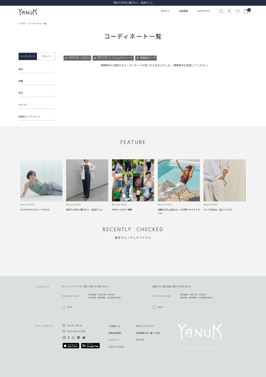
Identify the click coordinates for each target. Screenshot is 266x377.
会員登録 (183, 11)
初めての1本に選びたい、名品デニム (133, 2)
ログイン (165, 11)
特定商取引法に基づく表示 (148, 333)
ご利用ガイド (115, 326)
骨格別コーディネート (29, 117)
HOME (21, 24)
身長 (20, 69)
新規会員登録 (115, 333)
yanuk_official (74, 326)
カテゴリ (22, 105)
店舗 (20, 81)
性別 (20, 93)
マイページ (114, 340)
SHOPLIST (203, 11)
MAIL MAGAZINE (76, 331)
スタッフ (46, 56)
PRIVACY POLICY (145, 326)
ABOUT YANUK (116, 347)
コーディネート (27, 56)
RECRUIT (140, 340)
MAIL (69, 307)
